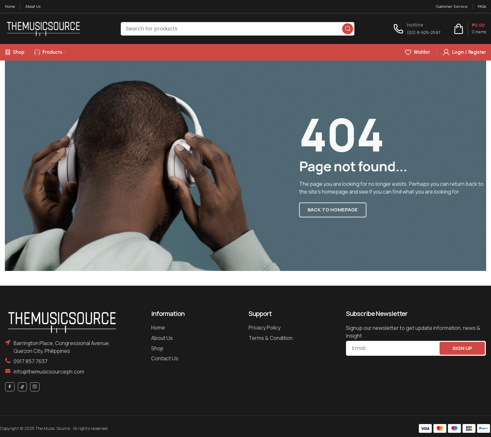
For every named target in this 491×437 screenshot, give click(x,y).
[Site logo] (43, 28)
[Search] (237, 29)
